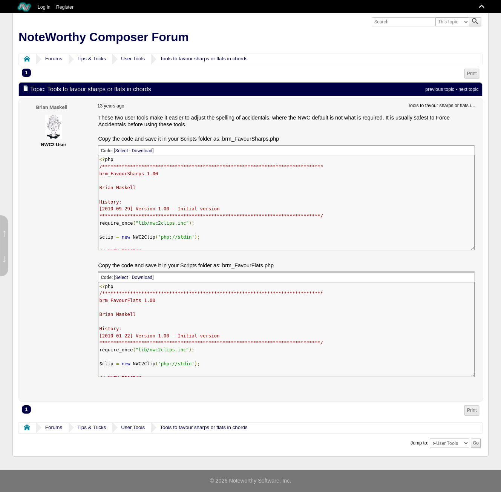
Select (121, 150)
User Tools (133, 58)
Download (142, 150)
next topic (468, 89)
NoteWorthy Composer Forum (103, 37)
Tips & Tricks (91, 58)
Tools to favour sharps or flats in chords (203, 58)
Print (472, 73)
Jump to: (419, 443)
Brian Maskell (51, 107)
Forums (53, 58)
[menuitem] (472, 74)
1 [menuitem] (26, 72)
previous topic (439, 89)
